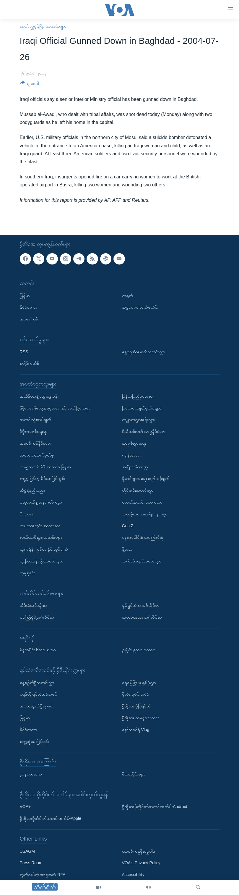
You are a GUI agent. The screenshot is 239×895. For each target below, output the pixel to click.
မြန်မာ (25, 295)
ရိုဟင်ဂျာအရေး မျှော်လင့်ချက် (146, 478)
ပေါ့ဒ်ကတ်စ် (29, 363)
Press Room (31, 862)
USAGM (27, 851)
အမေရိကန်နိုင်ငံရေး (35, 443)
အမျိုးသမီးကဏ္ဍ (135, 466)
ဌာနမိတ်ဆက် (31, 774)
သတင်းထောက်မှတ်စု (37, 454)
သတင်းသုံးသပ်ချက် (35, 419)
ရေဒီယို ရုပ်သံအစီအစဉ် (39, 694)
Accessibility (133, 874)
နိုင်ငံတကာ (28, 307)
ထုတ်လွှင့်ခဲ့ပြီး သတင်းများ (43, 26)
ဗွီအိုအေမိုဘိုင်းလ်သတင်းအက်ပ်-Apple (50, 818)
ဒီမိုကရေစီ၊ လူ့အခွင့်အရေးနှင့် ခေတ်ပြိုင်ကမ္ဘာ (55, 407)
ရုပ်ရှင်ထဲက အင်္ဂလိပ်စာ (141, 605)
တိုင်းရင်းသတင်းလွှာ (138, 490)
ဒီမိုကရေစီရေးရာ (34, 431)
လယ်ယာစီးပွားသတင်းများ (41, 537)
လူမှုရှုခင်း (27, 572)
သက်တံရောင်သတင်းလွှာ (142, 561)
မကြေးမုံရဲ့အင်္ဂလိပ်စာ (37, 617)
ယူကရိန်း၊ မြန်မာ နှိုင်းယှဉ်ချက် (44, 549)
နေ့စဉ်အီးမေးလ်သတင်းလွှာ (143, 351)
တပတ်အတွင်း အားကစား (40, 525)
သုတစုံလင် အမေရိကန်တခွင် (145, 513)
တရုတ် (127, 295)
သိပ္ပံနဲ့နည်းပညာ (32, 490)
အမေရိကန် (29, 319)
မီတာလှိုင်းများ (133, 774)
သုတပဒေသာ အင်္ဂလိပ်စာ (142, 617)
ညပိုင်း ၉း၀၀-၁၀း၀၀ (139, 649)
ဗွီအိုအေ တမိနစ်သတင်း (140, 717)
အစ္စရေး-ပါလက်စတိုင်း (140, 307)
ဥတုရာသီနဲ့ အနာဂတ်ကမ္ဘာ (41, 502)
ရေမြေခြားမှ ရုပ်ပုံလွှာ (139, 682)
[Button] (29, 84)
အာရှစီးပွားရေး (134, 443)
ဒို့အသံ (127, 549)
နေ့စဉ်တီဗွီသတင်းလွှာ (37, 682)
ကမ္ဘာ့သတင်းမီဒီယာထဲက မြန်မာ (45, 466)
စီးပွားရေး (27, 513)
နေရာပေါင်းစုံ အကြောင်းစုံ (143, 537)
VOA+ (25, 806)
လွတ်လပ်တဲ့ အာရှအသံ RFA (43, 874)
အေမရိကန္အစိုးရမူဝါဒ (138, 851)
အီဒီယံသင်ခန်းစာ (33, 605)
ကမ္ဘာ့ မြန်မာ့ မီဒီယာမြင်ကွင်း (43, 478)
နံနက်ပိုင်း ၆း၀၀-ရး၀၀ (38, 649)
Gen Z (128, 525)
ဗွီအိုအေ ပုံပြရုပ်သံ (136, 706)
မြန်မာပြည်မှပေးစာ (137, 396)
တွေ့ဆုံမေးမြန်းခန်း (34, 741)
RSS (24, 351)
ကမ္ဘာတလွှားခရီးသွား (138, 419)
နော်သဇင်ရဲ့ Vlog (135, 729)
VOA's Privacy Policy (141, 862)
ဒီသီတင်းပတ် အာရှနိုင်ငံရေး (144, 431)
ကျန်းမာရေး (132, 454)
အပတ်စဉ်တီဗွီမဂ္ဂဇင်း (37, 706)
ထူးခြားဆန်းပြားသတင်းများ (41, 561)
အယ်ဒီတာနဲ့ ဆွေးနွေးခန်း (39, 396)
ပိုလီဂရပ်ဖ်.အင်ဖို (135, 694)
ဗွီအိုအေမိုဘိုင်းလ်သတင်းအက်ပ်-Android (154, 806)
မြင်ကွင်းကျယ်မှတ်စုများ (141, 407)
